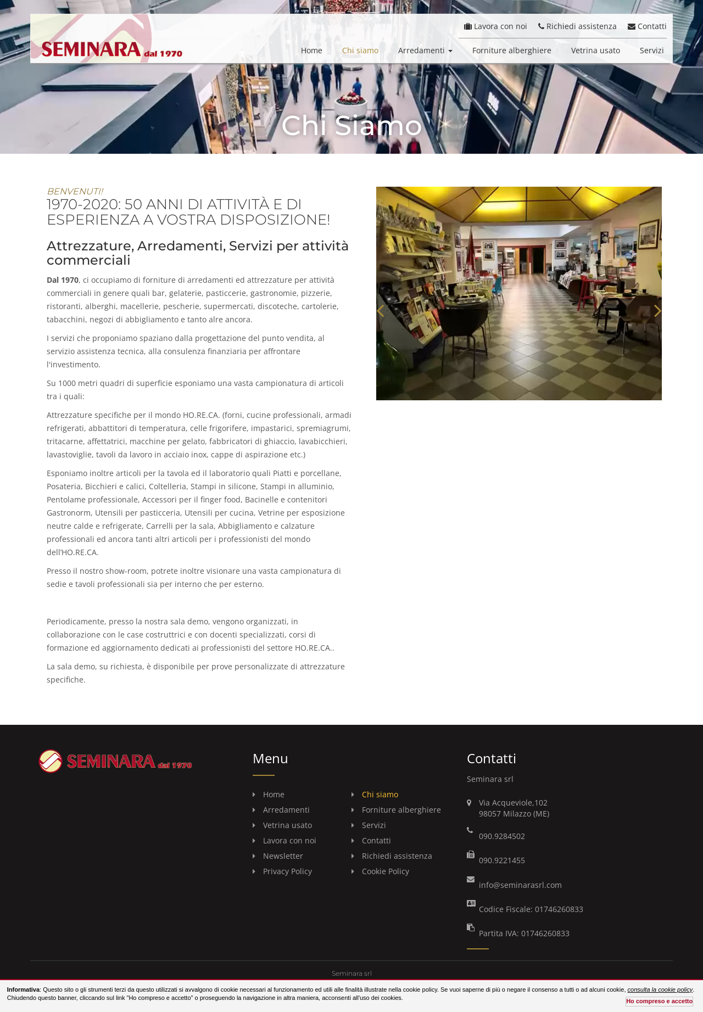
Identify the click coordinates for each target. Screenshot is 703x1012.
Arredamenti (425, 50)
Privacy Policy (287, 871)
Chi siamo (360, 50)
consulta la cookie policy (660, 989)
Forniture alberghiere (511, 50)
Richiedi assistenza (577, 26)
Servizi (652, 50)
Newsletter (283, 856)
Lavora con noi (495, 26)
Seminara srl (352, 973)
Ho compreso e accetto (659, 1001)
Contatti (647, 26)
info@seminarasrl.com (520, 885)
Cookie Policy (385, 871)
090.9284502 (502, 836)
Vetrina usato (595, 50)
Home (311, 50)
